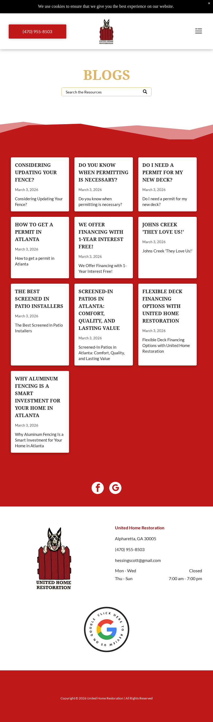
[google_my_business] (115, 488)
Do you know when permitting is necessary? (104, 172)
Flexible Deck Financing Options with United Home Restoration (162, 306)
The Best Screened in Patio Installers (39, 299)
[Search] (106, 91)
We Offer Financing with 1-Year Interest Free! (101, 235)
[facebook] (98, 488)
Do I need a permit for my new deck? (162, 172)
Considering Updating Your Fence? (36, 172)
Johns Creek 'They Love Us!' (163, 228)
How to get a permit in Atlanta (34, 232)
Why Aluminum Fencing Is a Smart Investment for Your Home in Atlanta (37, 397)
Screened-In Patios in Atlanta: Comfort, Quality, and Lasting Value (99, 310)
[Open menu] (198, 31)
